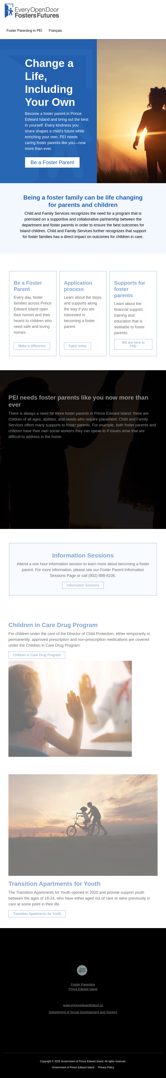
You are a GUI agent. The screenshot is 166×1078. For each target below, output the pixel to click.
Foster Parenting (83, 984)
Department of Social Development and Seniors (83, 1012)
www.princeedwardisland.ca (83, 1005)
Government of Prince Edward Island (73, 1067)
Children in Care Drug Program (37, 655)
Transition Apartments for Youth (37, 914)
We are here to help (133, 344)
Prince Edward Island (83, 989)
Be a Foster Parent (52, 162)
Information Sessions (83, 585)
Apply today (78, 346)
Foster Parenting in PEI (24, 30)
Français (55, 30)
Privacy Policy (106, 1067)
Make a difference (32, 346)
